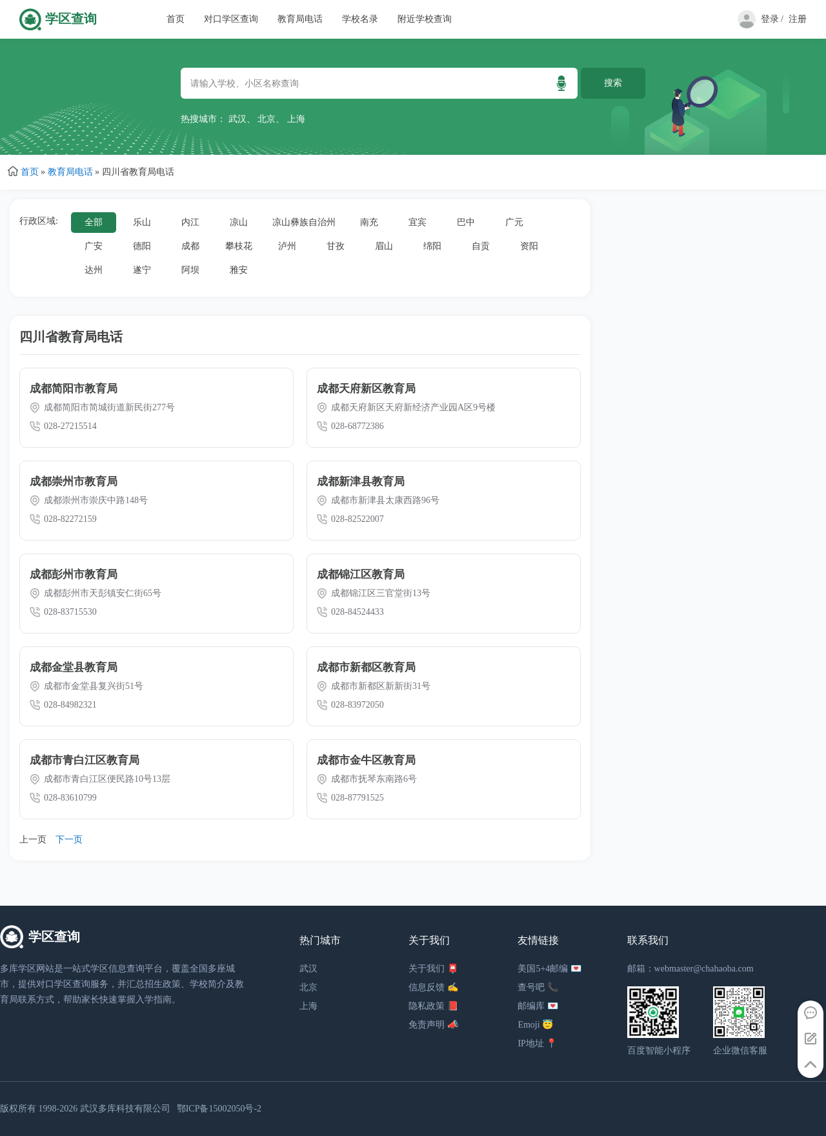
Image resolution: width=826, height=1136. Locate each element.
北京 (266, 119)
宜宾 (417, 222)
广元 (514, 222)
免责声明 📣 (433, 1025)
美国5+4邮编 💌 (549, 968)
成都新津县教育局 (361, 481)
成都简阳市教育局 (73, 389)
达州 (94, 270)
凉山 (239, 222)
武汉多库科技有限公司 (125, 1108)
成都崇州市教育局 (73, 481)
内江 (190, 222)
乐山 (142, 222)
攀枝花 (238, 246)
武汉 (237, 119)
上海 (296, 119)
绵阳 (432, 246)
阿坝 (190, 270)
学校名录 (360, 19)
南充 (369, 222)
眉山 (384, 246)
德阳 (142, 246)
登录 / (772, 19)
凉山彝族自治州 (304, 222)
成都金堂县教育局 (73, 667)
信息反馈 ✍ (433, 987)
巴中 (466, 222)
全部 (94, 222)
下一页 (69, 839)
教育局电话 (300, 19)
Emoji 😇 (535, 1025)
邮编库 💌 (538, 1006)
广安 (94, 246)
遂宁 (142, 270)
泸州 (287, 246)
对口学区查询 (231, 19)
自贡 (481, 246)
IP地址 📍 (537, 1043)
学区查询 (71, 19)
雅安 (239, 270)
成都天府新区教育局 (366, 389)
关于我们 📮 (433, 968)
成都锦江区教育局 (361, 574)
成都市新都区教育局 (366, 667)
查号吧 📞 (538, 987)
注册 (798, 19)
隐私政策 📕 (433, 1006)
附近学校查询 (425, 19)
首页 (175, 19)
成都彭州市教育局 (73, 574)
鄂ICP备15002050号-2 (219, 1108)
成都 (190, 246)
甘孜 (336, 246)
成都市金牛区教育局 (366, 760)
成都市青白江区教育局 (84, 760)
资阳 (529, 246)
